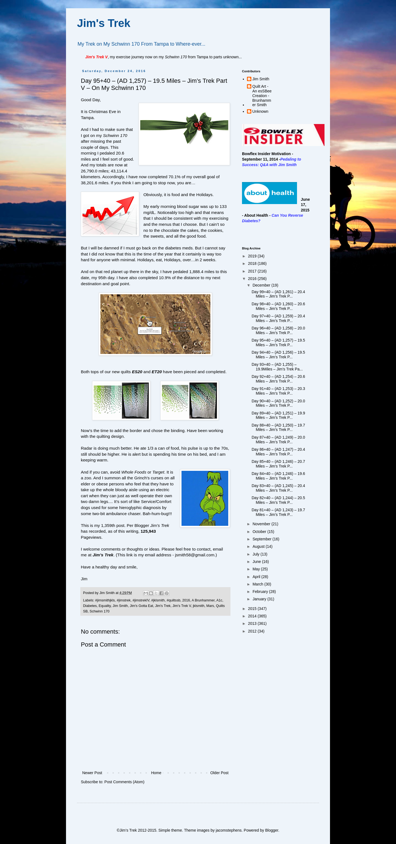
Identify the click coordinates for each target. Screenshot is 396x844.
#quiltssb (173, 600)
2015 (253, 608)
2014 (253, 616)
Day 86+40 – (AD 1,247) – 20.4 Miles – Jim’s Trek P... (278, 451)
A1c (219, 600)
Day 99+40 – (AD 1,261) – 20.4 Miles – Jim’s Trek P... (278, 294)
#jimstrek (123, 600)
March (258, 584)
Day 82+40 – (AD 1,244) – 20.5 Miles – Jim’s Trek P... (278, 500)
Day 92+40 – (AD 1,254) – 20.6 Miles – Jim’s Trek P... (278, 378)
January (259, 599)
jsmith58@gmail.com (194, 554)
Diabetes (90, 606)
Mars (210, 606)
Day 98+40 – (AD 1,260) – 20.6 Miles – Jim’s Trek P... (278, 306)
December (261, 285)
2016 (186, 600)
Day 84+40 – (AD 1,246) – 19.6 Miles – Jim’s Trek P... (278, 475)
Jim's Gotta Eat (141, 606)
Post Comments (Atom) (124, 782)
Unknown (260, 111)
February (260, 591)
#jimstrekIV (141, 600)
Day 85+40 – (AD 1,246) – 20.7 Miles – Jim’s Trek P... (278, 463)
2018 (253, 263)
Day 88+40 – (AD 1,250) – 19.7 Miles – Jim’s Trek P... (278, 427)
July (256, 554)
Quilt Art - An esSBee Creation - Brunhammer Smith (262, 95)
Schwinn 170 (99, 611)
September (262, 539)
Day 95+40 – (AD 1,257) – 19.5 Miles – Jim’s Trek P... (278, 342)
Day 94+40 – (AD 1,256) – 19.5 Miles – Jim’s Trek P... (278, 354)
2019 (253, 256)
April (256, 576)
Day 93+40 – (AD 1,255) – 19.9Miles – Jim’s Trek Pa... (277, 366)
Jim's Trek (103, 23)
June (257, 561)
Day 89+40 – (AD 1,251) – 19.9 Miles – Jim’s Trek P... (278, 415)
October (259, 531)
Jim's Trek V (181, 606)
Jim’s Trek (103, 554)
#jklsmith (158, 600)
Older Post (219, 773)
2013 (253, 623)
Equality (105, 606)
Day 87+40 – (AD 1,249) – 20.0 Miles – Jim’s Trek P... (278, 439)
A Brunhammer (203, 600)
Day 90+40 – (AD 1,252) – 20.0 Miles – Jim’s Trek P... (278, 403)
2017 (253, 271)
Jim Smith (120, 606)
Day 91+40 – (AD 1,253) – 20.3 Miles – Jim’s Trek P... (278, 390)
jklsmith (198, 606)
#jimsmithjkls (105, 600)
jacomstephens (228, 830)
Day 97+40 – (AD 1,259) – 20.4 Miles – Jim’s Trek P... (278, 318)
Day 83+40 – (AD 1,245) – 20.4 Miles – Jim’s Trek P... (278, 488)
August (258, 546)
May (256, 569)
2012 (253, 631)
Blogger (271, 830)
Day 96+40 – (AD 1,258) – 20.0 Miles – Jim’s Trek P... (278, 330)
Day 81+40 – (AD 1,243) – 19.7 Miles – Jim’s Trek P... (278, 512)
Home (156, 773)
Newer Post (92, 773)
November (261, 524)
